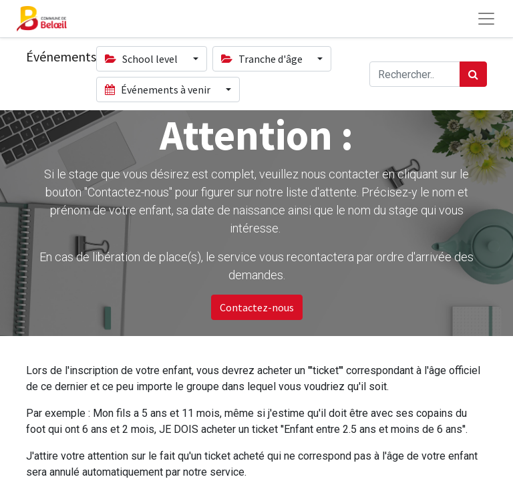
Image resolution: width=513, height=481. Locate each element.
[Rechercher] (473, 74)
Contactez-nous (257, 307)
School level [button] (142, 58)
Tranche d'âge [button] (263, 58)
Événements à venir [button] (158, 89)
